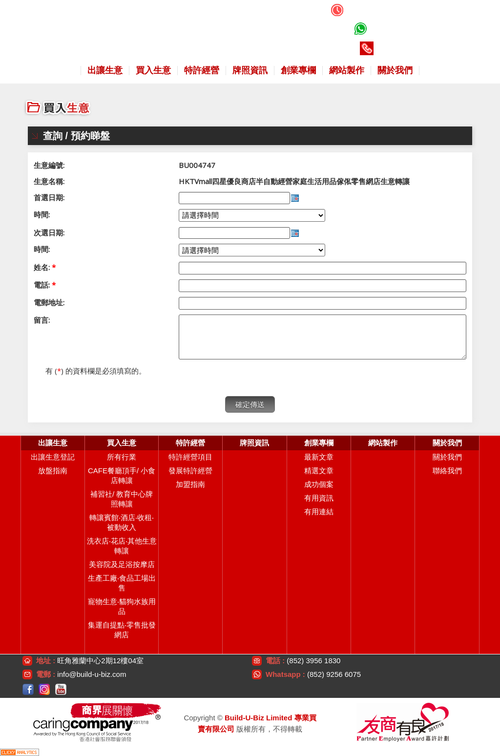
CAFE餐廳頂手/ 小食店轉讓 (121, 475)
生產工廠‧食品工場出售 (122, 583)
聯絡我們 (447, 470)
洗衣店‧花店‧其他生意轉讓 (122, 546)
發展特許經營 (190, 470)
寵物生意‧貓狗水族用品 (122, 606)
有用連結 (318, 511)
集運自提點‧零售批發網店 (122, 630)
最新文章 (318, 457)
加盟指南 (190, 484)
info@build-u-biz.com (91, 674)
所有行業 (121, 457)
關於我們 (447, 457)
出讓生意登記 (53, 457)
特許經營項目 (190, 457)
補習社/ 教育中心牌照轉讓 (121, 499)
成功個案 (318, 484)
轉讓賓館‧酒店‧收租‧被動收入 (121, 522)
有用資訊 (318, 498)
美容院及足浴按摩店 (122, 564)
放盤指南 (52, 470)
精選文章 (318, 470)
